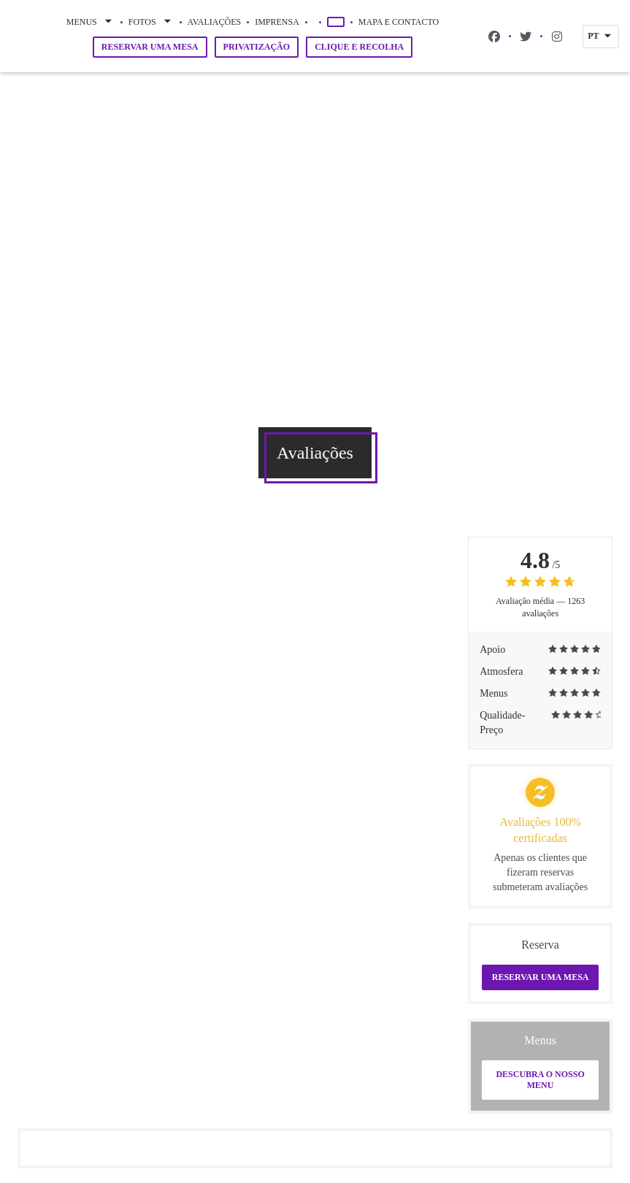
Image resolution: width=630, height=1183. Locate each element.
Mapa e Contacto (398, 22)
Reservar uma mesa (150, 47)
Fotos (151, 22)
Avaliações (215, 22)
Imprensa (277, 22)
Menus (90, 22)
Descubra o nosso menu (540, 1079)
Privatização (257, 47)
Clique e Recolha (359, 47)
